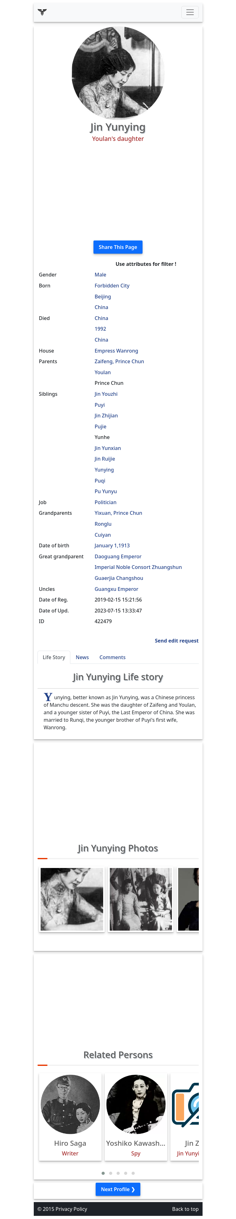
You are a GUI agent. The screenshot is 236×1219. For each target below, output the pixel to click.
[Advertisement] (118, 191)
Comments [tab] (112, 657)
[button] (103, 1173)
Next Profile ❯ (118, 1189)
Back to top (185, 1209)
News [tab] (82, 657)
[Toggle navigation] (190, 12)
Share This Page (118, 247)
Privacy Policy (71, 1209)
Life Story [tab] (54, 657)
